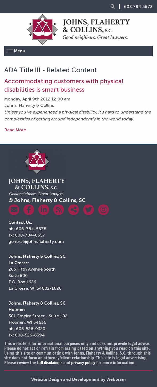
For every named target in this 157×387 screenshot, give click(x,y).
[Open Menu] (10, 51)
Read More (15, 129)
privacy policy (83, 362)
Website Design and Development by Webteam (78, 379)
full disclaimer (49, 362)
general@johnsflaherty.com (36, 241)
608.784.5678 (138, 7)
